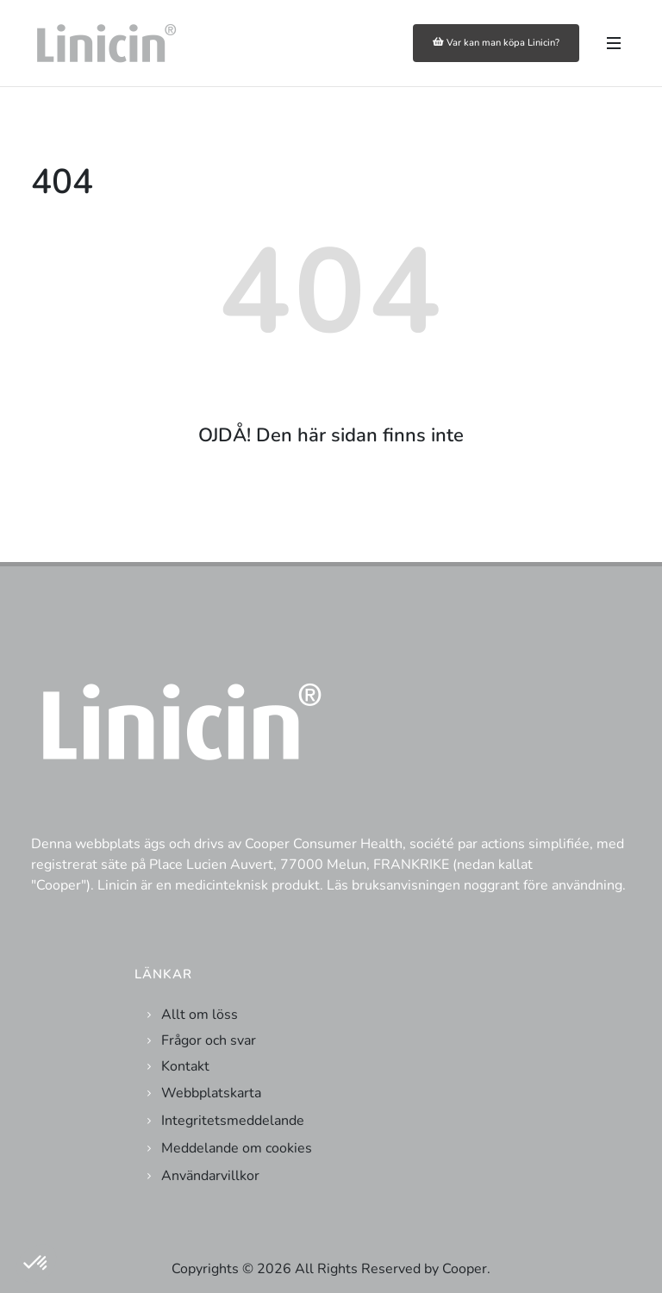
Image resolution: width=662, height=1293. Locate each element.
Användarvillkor (210, 1175)
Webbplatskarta (211, 1093)
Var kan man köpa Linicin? (496, 42)
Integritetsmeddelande (232, 1120)
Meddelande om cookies (236, 1148)
